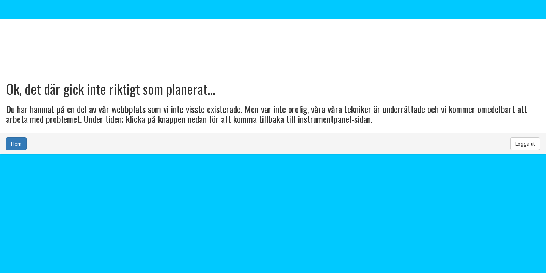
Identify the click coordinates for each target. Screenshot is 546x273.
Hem (16, 143)
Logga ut (525, 143)
